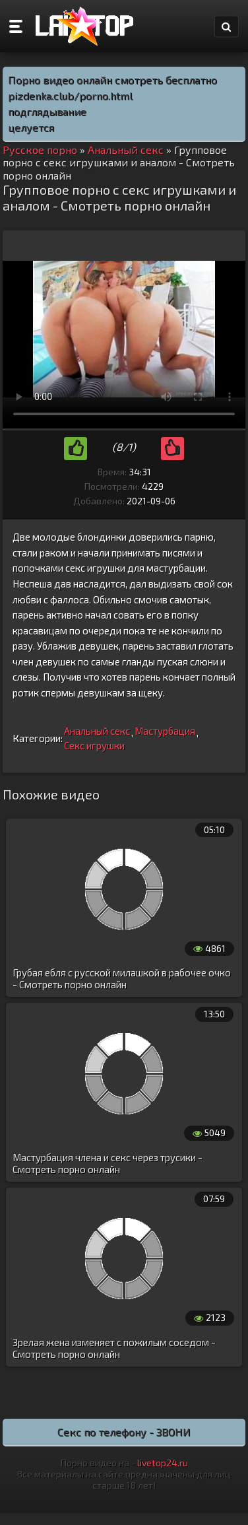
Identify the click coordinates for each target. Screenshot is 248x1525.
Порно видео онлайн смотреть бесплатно (112, 79)
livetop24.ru (162, 1462)
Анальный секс (97, 731)
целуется (31, 127)
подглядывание (47, 111)
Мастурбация (165, 731)
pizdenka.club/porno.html (70, 95)
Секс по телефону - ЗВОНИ (124, 1431)
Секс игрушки (94, 745)
